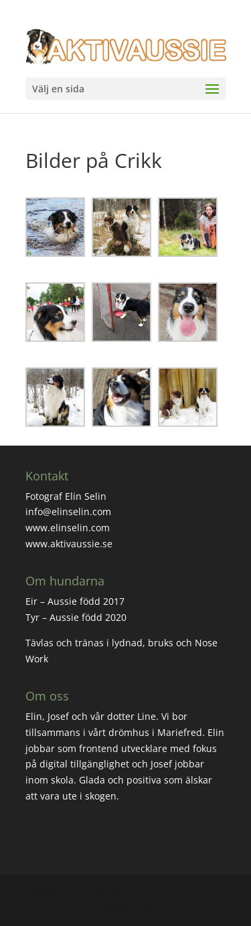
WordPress (125, 908)
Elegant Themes (126, 892)
